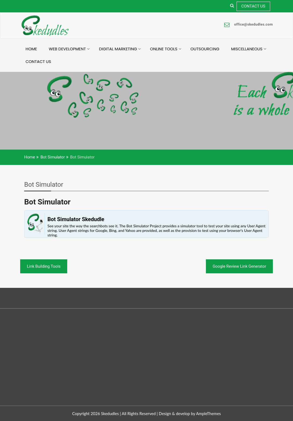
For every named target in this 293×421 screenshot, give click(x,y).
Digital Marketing (118, 49)
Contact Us (253, 6)
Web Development (67, 49)
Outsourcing (205, 49)
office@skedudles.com (247, 24)
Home (31, 49)
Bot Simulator (43, 184)
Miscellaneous (247, 49)
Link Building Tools (43, 266)
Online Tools (163, 49)
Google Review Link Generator (239, 266)
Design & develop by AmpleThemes (190, 413)
